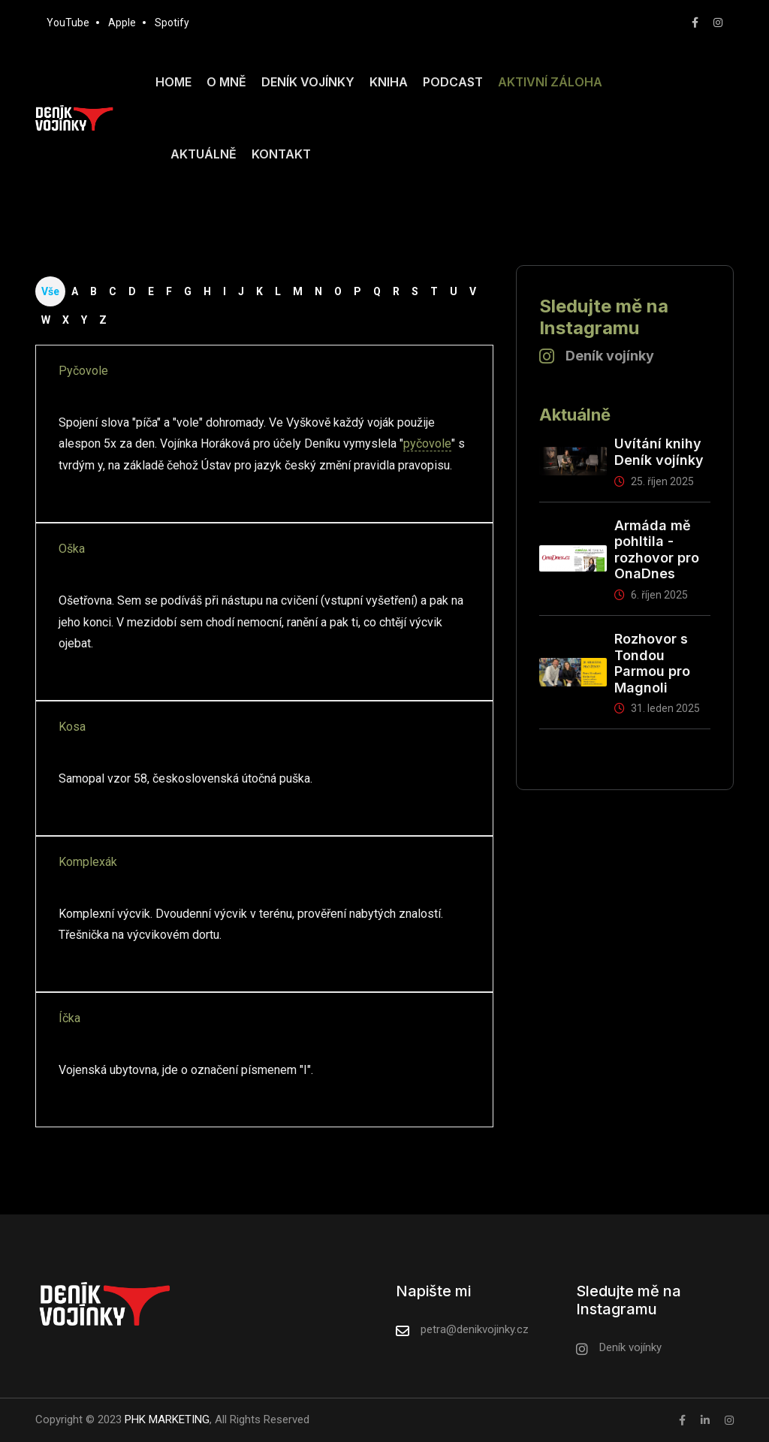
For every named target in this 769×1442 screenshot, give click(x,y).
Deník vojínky (307, 81)
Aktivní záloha (550, 81)
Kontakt (281, 153)
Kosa (72, 726)
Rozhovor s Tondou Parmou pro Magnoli (652, 663)
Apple (122, 22)
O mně (226, 81)
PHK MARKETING (166, 1419)
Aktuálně (203, 153)
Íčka (69, 1018)
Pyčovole (83, 371)
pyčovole (427, 443)
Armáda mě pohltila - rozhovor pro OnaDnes (656, 549)
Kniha (388, 81)
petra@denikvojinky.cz (475, 1329)
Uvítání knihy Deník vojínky (659, 452)
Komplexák (88, 862)
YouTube (68, 22)
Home (173, 81)
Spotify (172, 22)
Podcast (453, 81)
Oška (72, 549)
